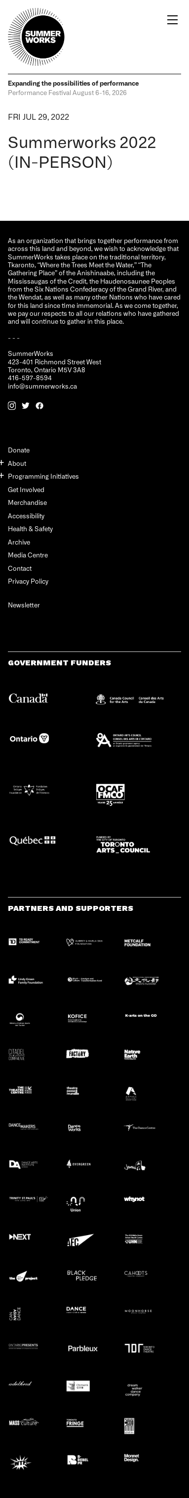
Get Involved (26, 489)
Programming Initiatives (43, 476)
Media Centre (28, 554)
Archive (19, 542)
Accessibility (26, 515)
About (17, 463)
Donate (19, 449)
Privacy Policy (28, 581)
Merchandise (27, 502)
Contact (20, 568)
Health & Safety (30, 528)
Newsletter (24, 605)
